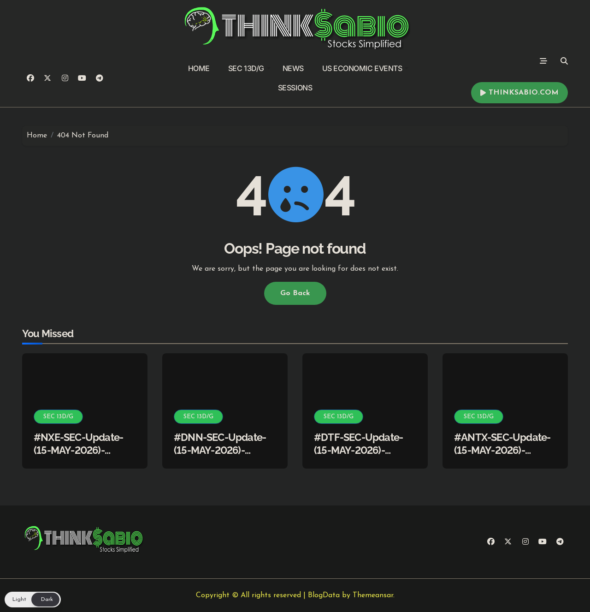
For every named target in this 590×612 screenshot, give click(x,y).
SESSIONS (295, 87)
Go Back (295, 293)
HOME (199, 68)
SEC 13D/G (249, 68)
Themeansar (373, 595)
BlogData (324, 595)
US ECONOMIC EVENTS (365, 68)
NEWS (293, 68)
